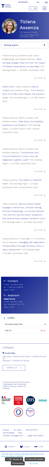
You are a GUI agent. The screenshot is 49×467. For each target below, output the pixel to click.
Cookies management (13, 435)
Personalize (17, 463)
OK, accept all (14, 459)
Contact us (12, 368)
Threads (10, 447)
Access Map (9, 353)
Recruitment (32, 430)
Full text (38, 261)
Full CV (8, 330)
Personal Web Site (14, 324)
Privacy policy (33, 463)
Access (6, 430)
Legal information (35, 435)
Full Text (38, 78)
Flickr (38, 447)
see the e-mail (16, 284)
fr (38, 2)
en (46, 2)
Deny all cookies (35, 459)
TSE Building (8, 433)
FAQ (20, 433)
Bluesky (25, 447)
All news (17, 430)
